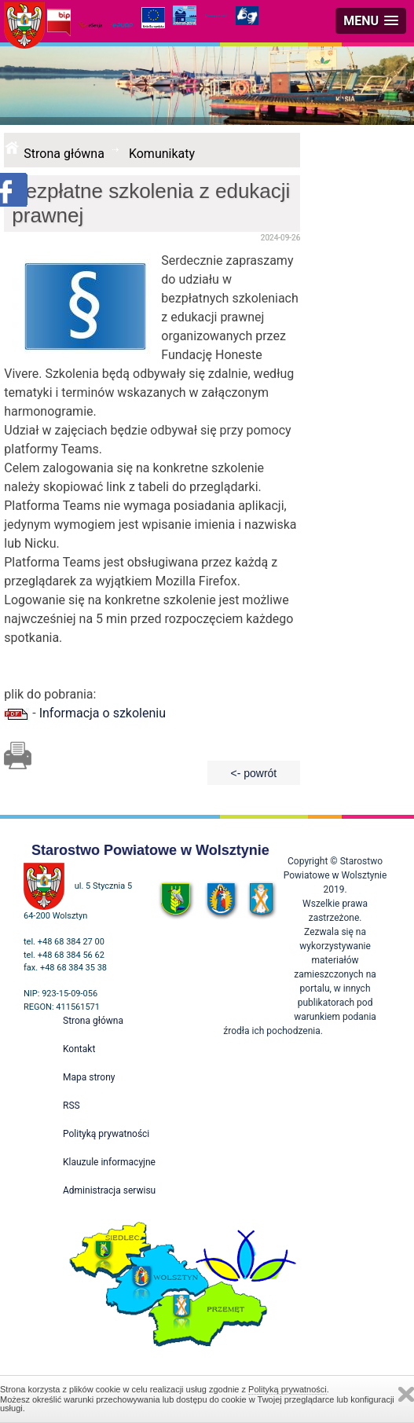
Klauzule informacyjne (109, 1162)
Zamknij (406, 1394)
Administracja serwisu (109, 1190)
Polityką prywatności (287, 1389)
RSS (71, 1105)
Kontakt (79, 1048)
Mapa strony (89, 1077)
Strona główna (64, 153)
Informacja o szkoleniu (102, 713)
